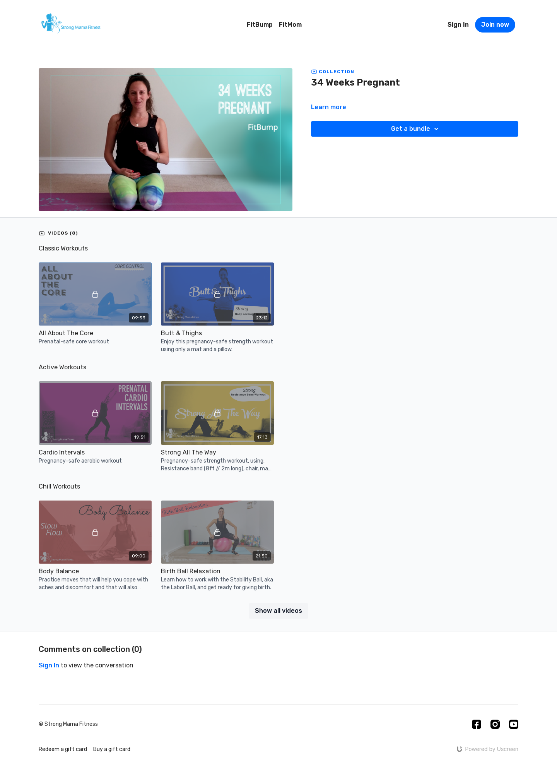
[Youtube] (513, 724)
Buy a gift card (111, 749)
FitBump (260, 24)
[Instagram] (495, 724)
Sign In (458, 24)
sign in (49, 665)
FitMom (290, 24)
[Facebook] (476, 724)
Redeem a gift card (63, 749)
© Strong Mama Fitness (68, 724)
